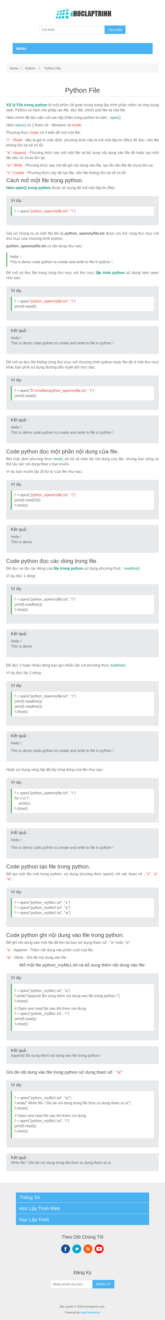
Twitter (76, 1248)
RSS (88, 1248)
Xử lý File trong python (26, 105)
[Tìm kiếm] (72, 30)
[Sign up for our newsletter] (72, 1284)
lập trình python (110, 273)
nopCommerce (90, 1312)
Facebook (65, 1248)
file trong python (68, 568)
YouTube (99, 1248)
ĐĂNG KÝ (103, 1284)
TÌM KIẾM (115, 30)
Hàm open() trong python (28, 188)
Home (14, 68)
